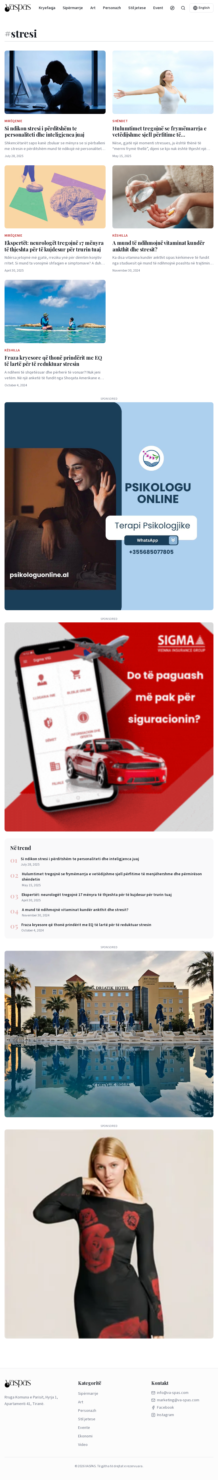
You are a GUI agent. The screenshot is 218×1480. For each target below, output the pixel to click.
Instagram (162, 1415)
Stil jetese (137, 8)
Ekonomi (85, 1436)
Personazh (112, 8)
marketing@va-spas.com (175, 1400)
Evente (159, 8)
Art (93, 8)
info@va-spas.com (169, 1393)
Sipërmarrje (73, 8)
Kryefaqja (47, 8)
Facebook (162, 1407)
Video (83, 1445)
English (201, 7)
